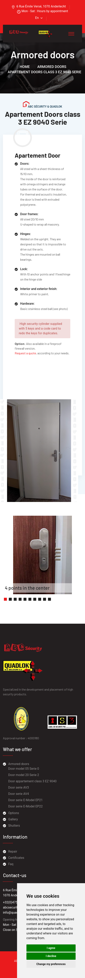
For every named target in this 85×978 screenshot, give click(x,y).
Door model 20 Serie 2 (23, 775)
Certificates (16, 858)
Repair (12, 851)
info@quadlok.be (14, 912)
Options (13, 813)
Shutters (14, 825)
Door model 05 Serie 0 (23, 769)
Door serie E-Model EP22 (25, 806)
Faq (10, 864)
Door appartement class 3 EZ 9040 (32, 781)
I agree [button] (51, 948)
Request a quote (25, 353)
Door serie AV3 (18, 787)
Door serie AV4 (18, 794)
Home (25, 67)
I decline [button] (51, 956)
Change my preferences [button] (51, 964)
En (37, 18)
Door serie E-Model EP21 (25, 800)
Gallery (13, 819)
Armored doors (51, 67)
